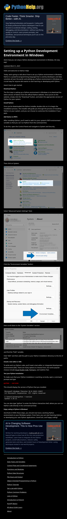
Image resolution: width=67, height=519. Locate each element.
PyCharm (32, 370)
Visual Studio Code (21, 370)
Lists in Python (12, 496)
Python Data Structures (15, 473)
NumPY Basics (12, 503)
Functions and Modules (15, 469)
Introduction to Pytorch (15, 500)
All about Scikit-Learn (14, 507)
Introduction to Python (15, 458)
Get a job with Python (15, 488)
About (9, 511)
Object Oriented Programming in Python (21, 481)
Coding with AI (34, 433)
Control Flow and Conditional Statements (22, 465)
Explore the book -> (14, 41)
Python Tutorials (13, 484)
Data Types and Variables (16, 462)
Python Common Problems (16, 492)
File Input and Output (15, 477)
